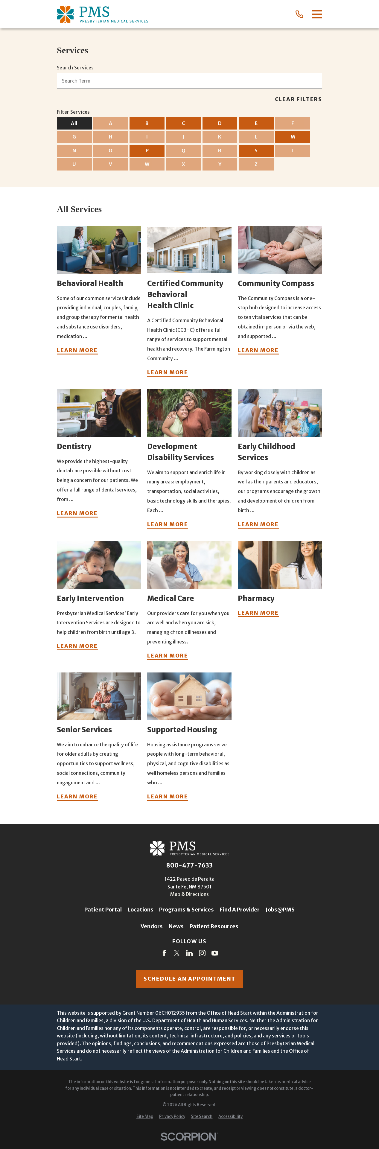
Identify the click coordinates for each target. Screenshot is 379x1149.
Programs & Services (186, 909)
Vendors (152, 926)
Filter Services (73, 112)
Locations (140, 909)
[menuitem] (144, 1117)
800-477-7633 (189, 865)
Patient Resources (214, 926)
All (74, 123)
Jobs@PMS (280, 909)
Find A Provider (240, 909)
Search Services (75, 68)
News (176, 926)
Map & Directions (189, 894)
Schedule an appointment (189, 978)
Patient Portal (103, 909)
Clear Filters (298, 99)
